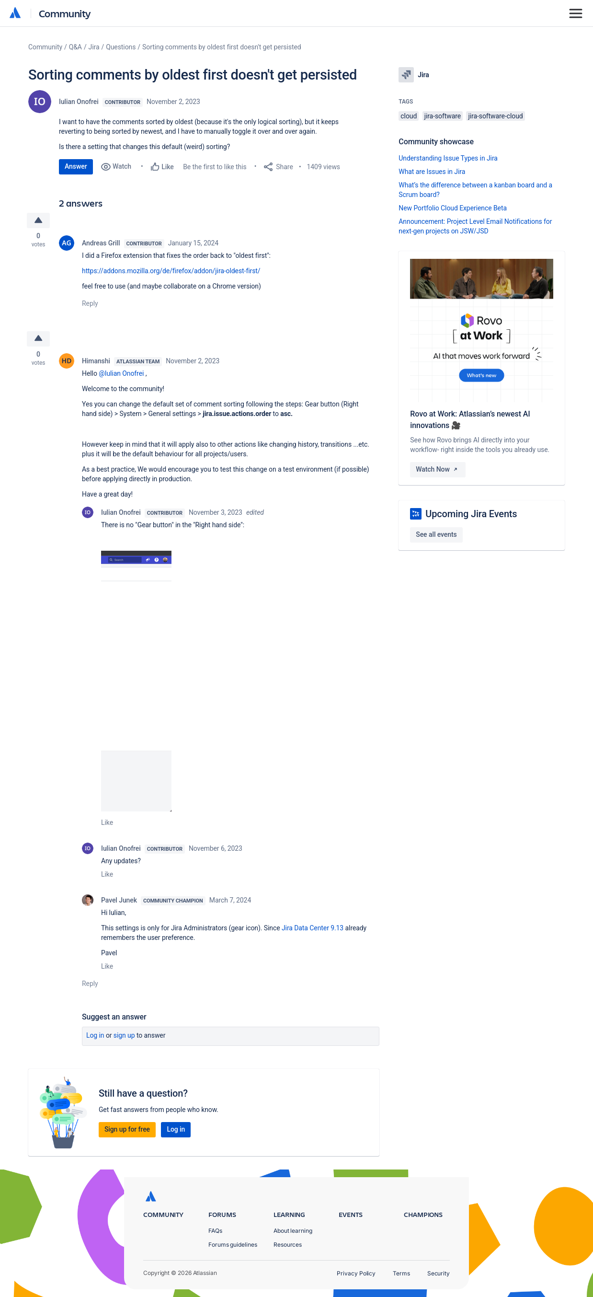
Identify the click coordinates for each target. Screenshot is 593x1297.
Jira (94, 47)
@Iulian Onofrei (121, 375)
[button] (136, 682)
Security (438, 1273)
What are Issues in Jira (432, 171)
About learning (293, 1230)
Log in (95, 1037)
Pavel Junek (119, 901)
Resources (288, 1244)
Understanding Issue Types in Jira (448, 158)
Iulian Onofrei (79, 101)
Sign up (124, 1037)
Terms (401, 1273)
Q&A (75, 47)
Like (107, 824)
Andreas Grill (101, 243)
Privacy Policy (356, 1273)
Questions (121, 47)
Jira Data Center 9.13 (312, 929)
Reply (90, 304)
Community (65, 13)
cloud (408, 116)
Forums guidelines (232, 1244)
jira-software (442, 116)
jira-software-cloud (495, 116)
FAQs (215, 1230)
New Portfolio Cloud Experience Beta (453, 208)
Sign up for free (127, 1131)
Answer (76, 166)
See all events (436, 534)
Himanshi (96, 362)
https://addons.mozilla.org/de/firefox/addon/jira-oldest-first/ (171, 271)
